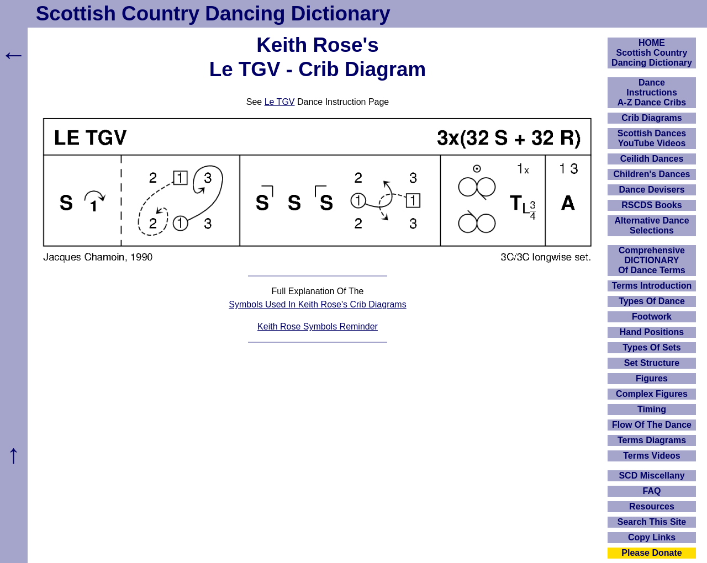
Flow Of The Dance (652, 424)
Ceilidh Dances (652, 158)
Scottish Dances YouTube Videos (652, 138)
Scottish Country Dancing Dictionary (213, 13)
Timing (651, 409)
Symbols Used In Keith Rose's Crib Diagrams (317, 304)
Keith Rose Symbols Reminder (317, 326)
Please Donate (651, 552)
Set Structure (651, 363)
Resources (651, 506)
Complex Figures (652, 394)
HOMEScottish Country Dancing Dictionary (651, 52)
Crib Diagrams (651, 118)
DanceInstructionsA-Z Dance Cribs (652, 92)
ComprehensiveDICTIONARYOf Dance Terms (651, 260)
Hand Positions (652, 332)
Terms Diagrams (652, 440)
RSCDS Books (651, 205)
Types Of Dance (652, 301)
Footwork (652, 316)
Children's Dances (652, 174)
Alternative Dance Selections (651, 225)
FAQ (652, 491)
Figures (652, 378)
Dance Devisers (651, 189)
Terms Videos (651, 455)
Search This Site (652, 522)
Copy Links (652, 537)
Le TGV (280, 102)
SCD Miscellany (651, 475)
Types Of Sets (651, 347)
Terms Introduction (652, 285)
